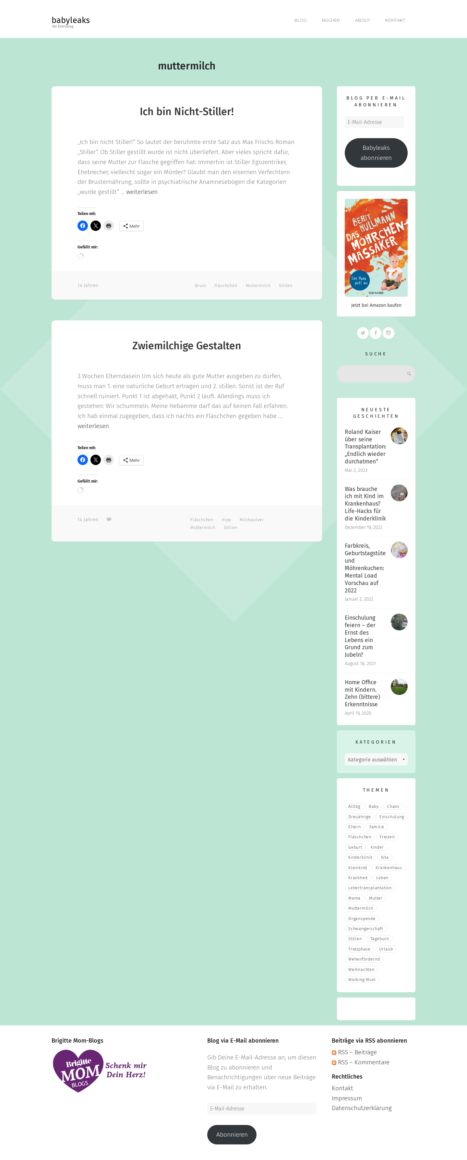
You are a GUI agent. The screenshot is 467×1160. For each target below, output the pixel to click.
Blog (300, 20)
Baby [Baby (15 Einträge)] (374, 806)
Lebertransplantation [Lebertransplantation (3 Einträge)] (370, 887)
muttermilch (258, 285)
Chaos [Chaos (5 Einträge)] (393, 806)
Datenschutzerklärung (362, 1108)
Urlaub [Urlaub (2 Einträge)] (386, 949)
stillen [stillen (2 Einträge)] (355, 938)
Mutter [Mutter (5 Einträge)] (376, 898)
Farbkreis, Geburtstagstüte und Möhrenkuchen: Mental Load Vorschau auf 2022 (365, 568)
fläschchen (225, 285)
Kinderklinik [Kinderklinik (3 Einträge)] (360, 857)
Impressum (347, 1098)
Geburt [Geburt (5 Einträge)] (355, 847)
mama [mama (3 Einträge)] (354, 898)
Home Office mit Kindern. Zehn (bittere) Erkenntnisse (362, 693)
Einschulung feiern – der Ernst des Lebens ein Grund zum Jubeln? (360, 636)
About (362, 20)
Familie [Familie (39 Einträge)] (376, 826)
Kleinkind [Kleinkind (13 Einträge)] (357, 867)
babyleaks (71, 20)
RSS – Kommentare (360, 1062)
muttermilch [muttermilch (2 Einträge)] (360, 908)
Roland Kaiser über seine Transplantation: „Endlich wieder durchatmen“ (365, 447)
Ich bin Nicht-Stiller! (187, 111)
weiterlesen (142, 192)
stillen (286, 285)
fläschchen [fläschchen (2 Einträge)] (359, 836)
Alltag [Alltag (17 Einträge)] (354, 806)
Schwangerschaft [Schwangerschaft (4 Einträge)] (365, 928)
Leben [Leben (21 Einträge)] (382, 877)
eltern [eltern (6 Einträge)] (354, 826)
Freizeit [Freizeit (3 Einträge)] (387, 836)
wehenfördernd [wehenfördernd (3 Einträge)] (364, 959)
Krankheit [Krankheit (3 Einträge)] (358, 877)
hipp (226, 519)
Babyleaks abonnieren (376, 152)
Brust (200, 285)
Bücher (331, 20)
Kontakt (395, 20)
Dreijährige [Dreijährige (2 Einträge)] (359, 816)
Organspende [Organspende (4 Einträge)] (362, 918)
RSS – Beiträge (354, 1052)
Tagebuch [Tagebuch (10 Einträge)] (379, 938)
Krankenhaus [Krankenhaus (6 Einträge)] (389, 867)
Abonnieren (232, 1134)
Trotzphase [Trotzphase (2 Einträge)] (359, 949)
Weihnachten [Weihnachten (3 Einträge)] (361, 969)
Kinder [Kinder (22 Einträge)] (377, 847)
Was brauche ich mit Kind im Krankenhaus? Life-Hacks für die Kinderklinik (365, 504)
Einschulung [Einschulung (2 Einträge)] (391, 816)
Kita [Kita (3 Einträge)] (385, 857)
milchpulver (252, 519)
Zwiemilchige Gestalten (186, 346)
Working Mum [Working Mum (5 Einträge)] (362, 979)
